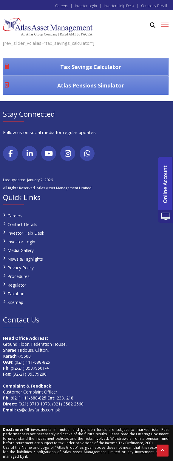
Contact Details (22, 224)
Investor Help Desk (119, 5)
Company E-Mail (154, 5)
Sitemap (15, 302)
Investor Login (86, 5)
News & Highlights (25, 259)
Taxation (15, 293)
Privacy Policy (20, 268)
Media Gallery (20, 250)
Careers (61, 5)
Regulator (16, 285)
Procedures (18, 276)
